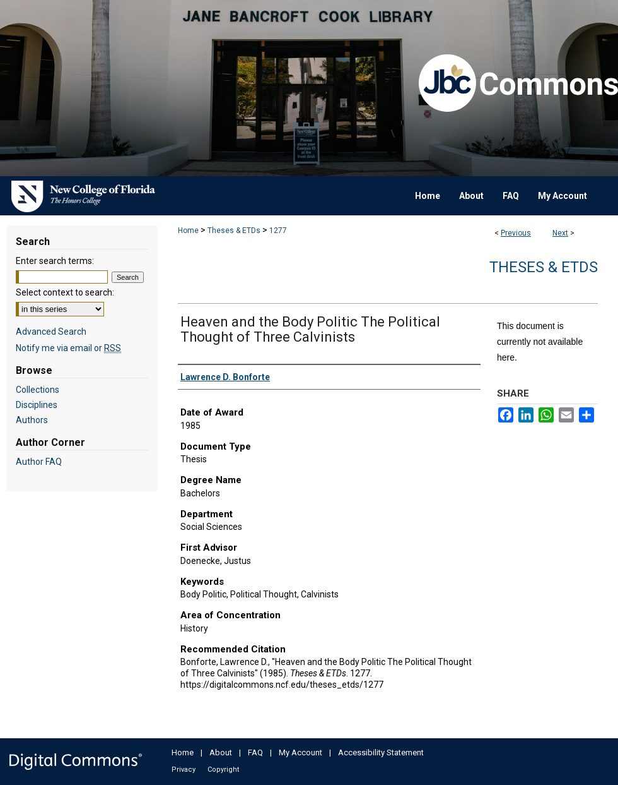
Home (188, 230)
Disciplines (36, 405)
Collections (37, 390)
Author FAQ (39, 462)
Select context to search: (65, 292)
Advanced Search (51, 332)
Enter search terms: (55, 261)
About (220, 752)
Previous (516, 233)
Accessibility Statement (381, 752)
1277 (278, 230)
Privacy (183, 769)
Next (560, 233)
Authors (32, 420)
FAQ (255, 752)
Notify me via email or (68, 348)
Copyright (223, 769)
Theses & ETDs (233, 230)
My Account (300, 752)
